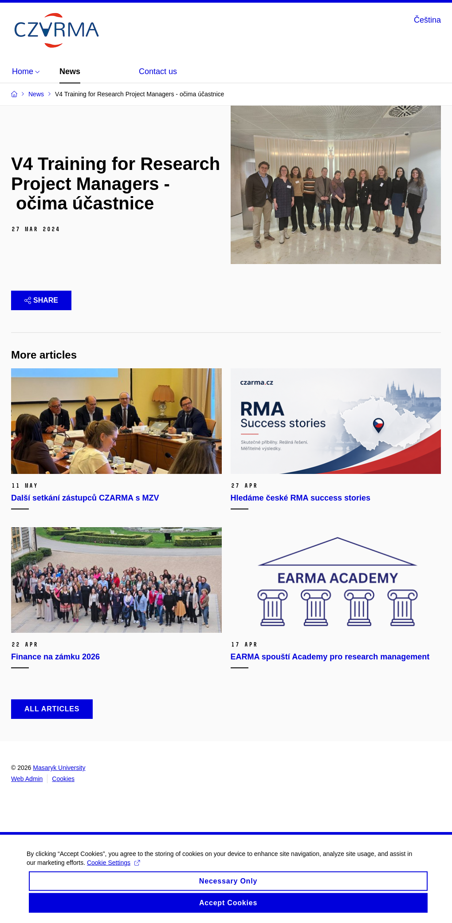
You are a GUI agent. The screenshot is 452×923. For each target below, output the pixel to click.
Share (41, 300)
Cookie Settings (113, 869)
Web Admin (27, 778)
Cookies (63, 778)
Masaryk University (59, 767)
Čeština (427, 20)
